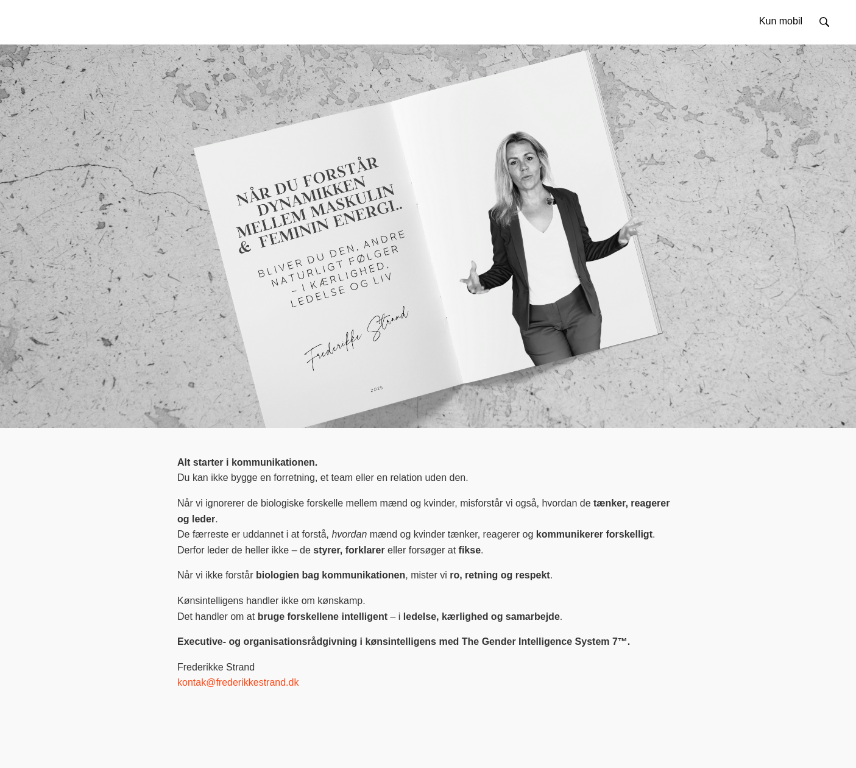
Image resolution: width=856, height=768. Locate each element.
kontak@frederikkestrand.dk (238, 682)
